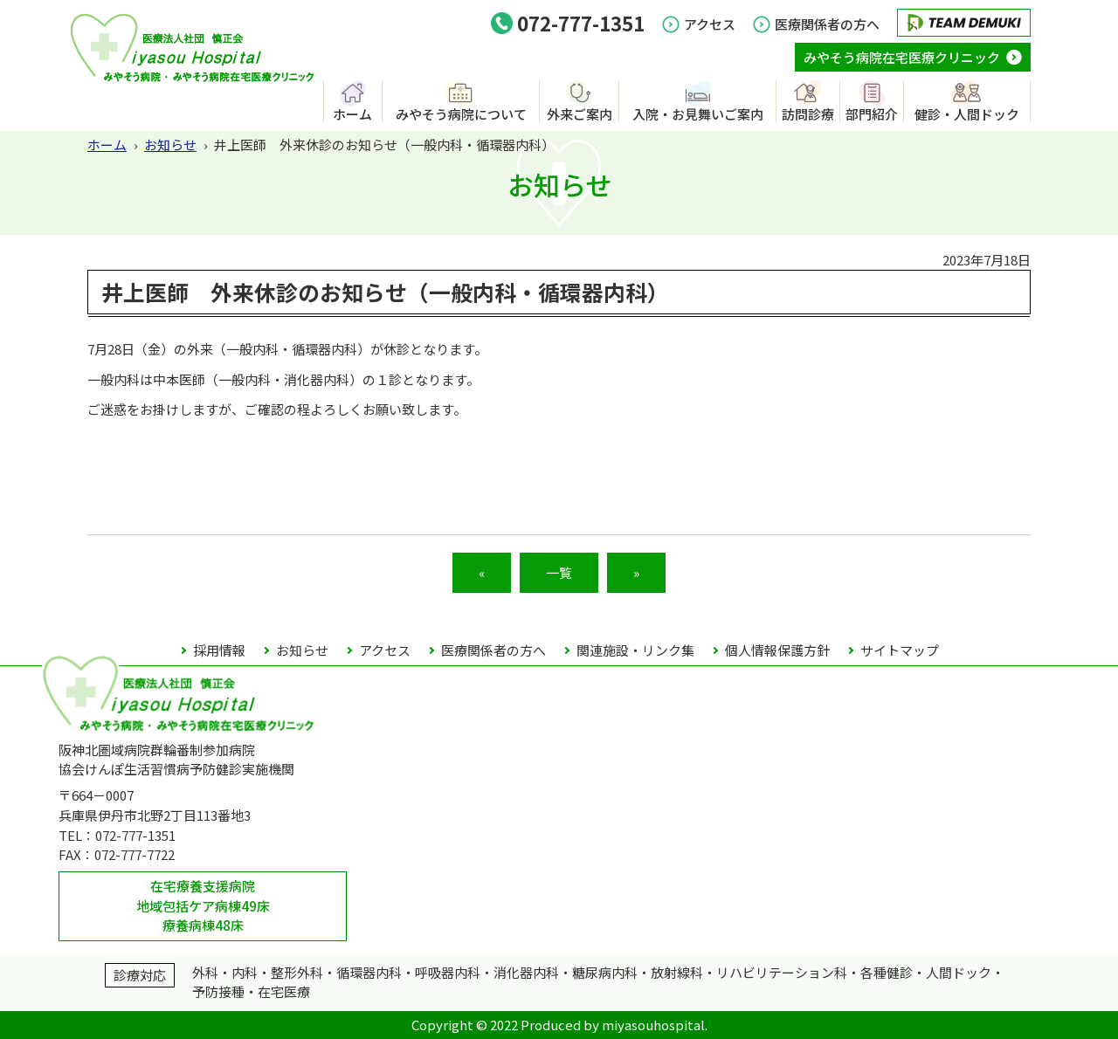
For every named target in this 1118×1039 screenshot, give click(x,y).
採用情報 (219, 650)
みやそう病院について (461, 113)
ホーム (352, 113)
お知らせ (170, 144)
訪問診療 (808, 113)
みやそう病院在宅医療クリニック (902, 57)
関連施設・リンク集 (635, 650)
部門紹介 (871, 113)
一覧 (559, 572)
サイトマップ (899, 650)
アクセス (709, 24)
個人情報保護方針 (777, 650)
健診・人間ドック (966, 113)
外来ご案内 (579, 113)
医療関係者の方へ (827, 24)
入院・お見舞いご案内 (697, 113)
